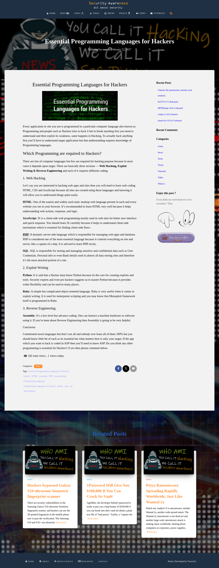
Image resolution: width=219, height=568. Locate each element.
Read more (61, 522)
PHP (51, 376)
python (60, 386)
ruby (66, 386)
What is (161, 183)
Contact (102, 561)
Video (160, 177)
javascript (43, 376)
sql (71, 386)
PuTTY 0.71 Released (168, 102)
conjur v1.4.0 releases (168, 114)
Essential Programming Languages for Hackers (49, 371)
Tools (160, 159)
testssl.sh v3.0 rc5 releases (170, 120)
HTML (35, 376)
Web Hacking (29, 391)
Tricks (161, 165)
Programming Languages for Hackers (40, 386)
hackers (27, 376)
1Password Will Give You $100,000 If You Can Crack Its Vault (108, 491)
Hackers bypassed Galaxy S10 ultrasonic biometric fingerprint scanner (49, 491)
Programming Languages (34, 381)
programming (60, 376)
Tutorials (162, 171)
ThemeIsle (191, 561)
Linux (160, 146)
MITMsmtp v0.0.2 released (170, 108)
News (38, 366)
